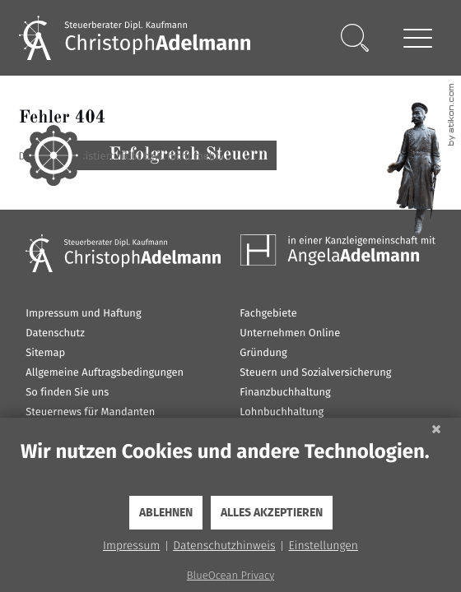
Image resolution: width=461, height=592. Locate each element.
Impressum (131, 546)
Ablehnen (166, 513)
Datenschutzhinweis (224, 546)
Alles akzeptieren (272, 513)
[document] (230, 467)
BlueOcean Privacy (230, 576)
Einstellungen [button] (323, 546)
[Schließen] (436, 430)
